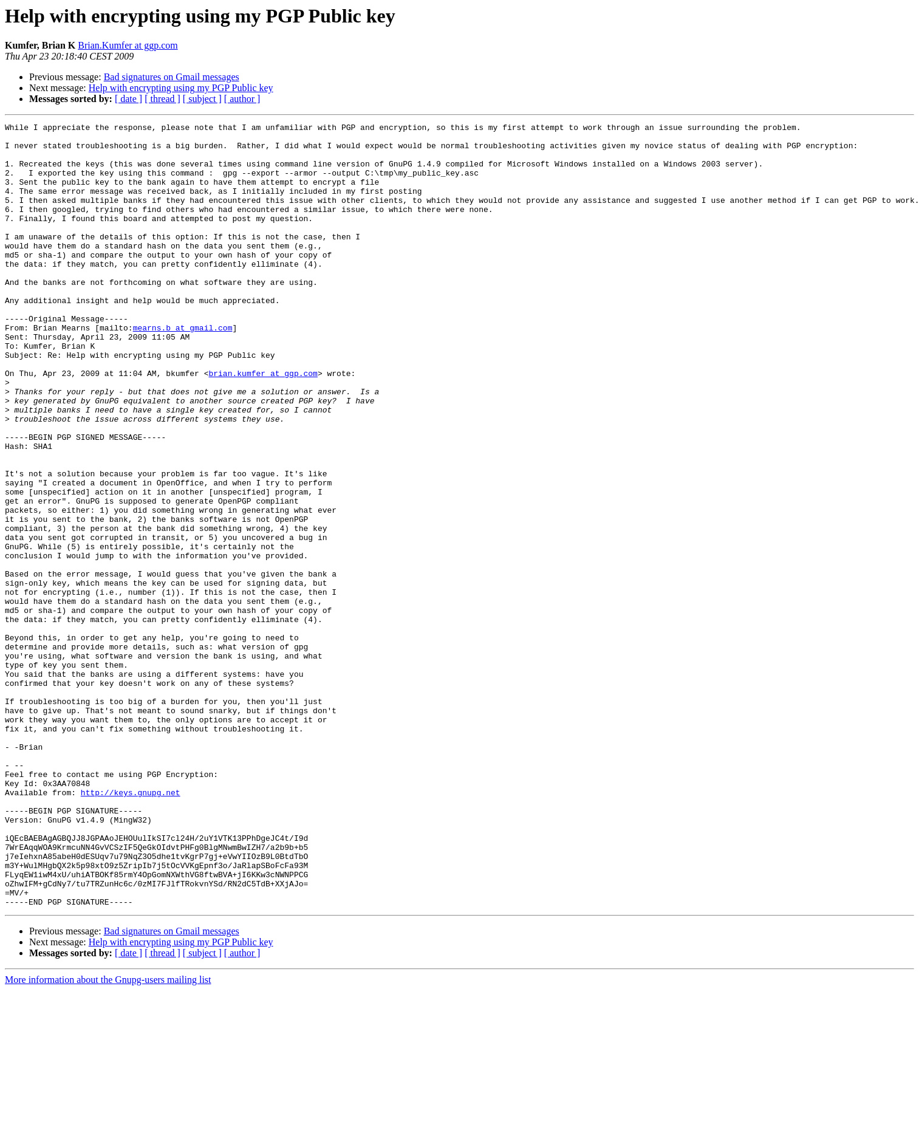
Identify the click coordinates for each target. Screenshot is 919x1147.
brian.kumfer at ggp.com (262, 424)
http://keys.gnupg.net (130, 927)
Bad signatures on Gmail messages (171, 77)
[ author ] (242, 99)
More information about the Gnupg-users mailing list (108, 1136)
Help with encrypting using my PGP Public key (181, 88)
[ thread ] (162, 99)
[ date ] (128, 99)
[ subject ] (202, 99)
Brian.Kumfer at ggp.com (127, 45)
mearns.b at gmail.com (183, 369)
